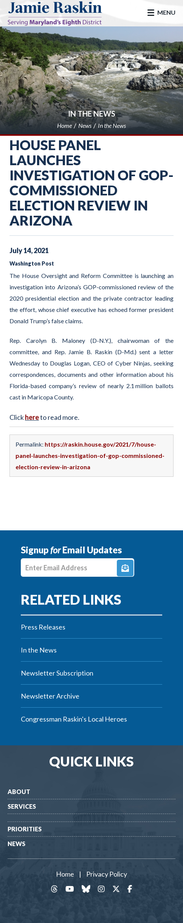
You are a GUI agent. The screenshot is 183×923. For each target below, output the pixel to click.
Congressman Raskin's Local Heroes (74, 719)
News (16, 843)
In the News (91, 113)
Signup (125, 568)
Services (22, 806)
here (32, 417)
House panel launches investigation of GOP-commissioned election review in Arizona (91, 183)
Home (65, 874)
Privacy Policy (106, 874)
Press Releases (43, 627)
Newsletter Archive (50, 696)
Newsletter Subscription (57, 673)
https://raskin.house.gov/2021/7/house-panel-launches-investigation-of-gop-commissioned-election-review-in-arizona (90, 455)
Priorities (25, 828)
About (19, 791)
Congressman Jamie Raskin (60, 13)
